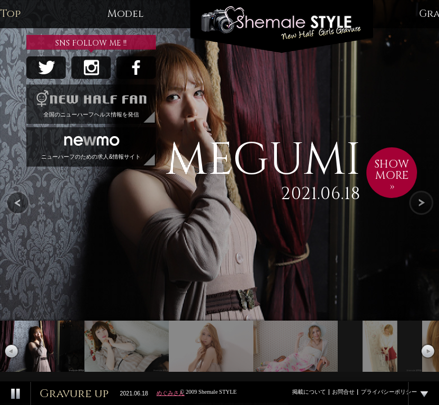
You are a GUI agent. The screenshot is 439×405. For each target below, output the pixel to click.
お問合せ (343, 392)
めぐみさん (170, 393)
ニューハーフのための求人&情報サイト (91, 143)
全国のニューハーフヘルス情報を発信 (91, 101)
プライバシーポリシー (389, 392)
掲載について (309, 392)
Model (125, 14)
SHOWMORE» (391, 175)
